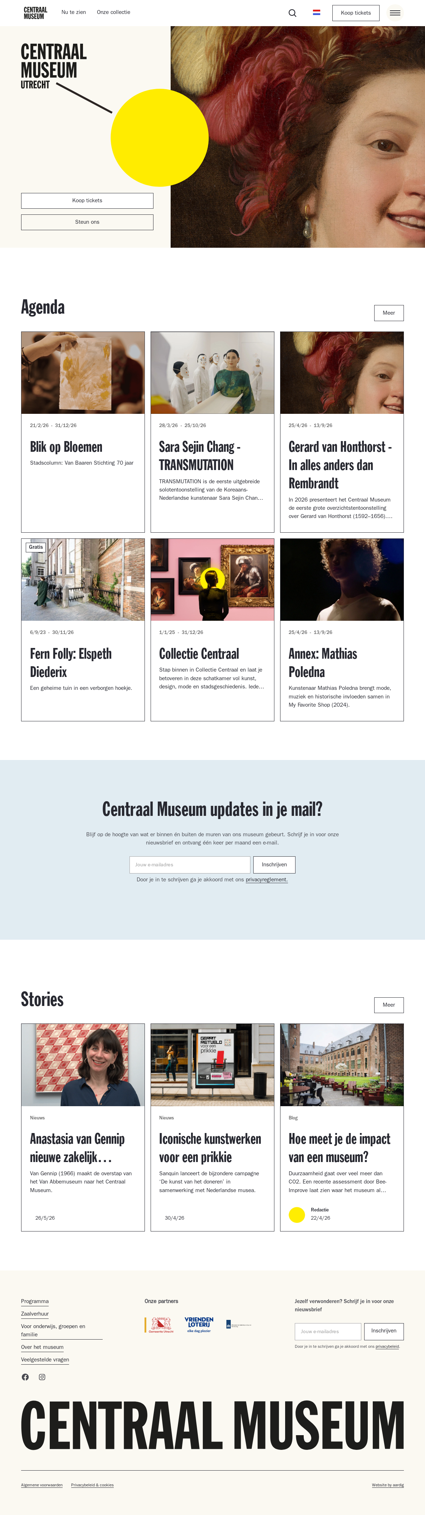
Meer (389, 313)
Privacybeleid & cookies (92, 1485)
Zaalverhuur (35, 1314)
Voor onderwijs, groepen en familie (53, 1331)
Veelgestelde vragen (45, 1360)
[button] (316, 12)
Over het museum (42, 1348)
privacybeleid (387, 1347)
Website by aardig (388, 1485)
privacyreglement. (267, 880)
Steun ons (87, 223)
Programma (35, 1302)
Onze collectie (113, 13)
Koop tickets (356, 13)
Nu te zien (74, 13)
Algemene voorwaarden (42, 1485)
